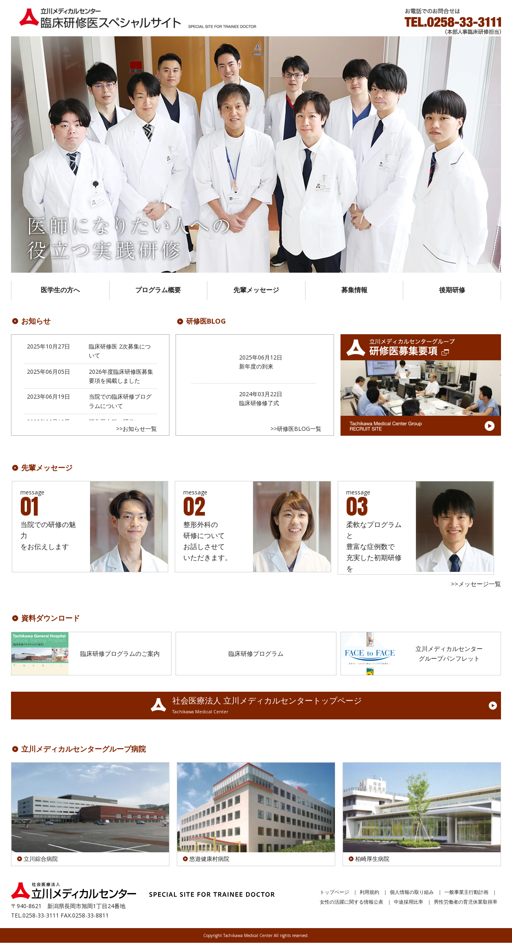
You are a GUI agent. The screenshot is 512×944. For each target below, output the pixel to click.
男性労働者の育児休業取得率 (465, 903)
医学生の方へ (60, 291)
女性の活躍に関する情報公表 (351, 903)
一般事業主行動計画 (466, 893)
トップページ (334, 893)
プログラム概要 (158, 291)
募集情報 (354, 291)
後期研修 (452, 291)
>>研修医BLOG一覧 (295, 430)
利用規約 (369, 893)
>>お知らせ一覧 (136, 430)
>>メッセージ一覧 (476, 585)
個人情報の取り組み (412, 893)
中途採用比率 (408, 903)
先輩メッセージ (256, 291)
